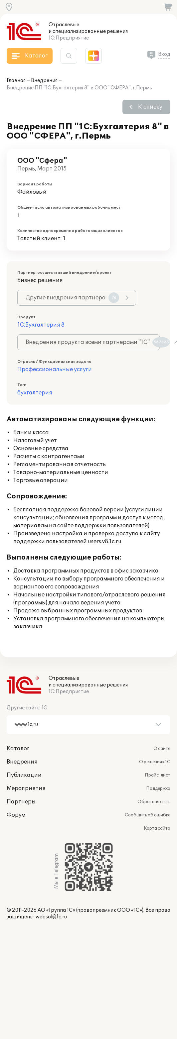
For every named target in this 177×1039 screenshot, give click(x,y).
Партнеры (21, 801)
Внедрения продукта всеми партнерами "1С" (93, 342)
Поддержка (158, 788)
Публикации (24, 775)
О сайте (161, 748)
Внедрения (44, 80)
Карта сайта (157, 828)
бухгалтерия (34, 392)
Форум (16, 815)
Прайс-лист (157, 775)
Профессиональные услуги (54, 369)
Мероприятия (26, 788)
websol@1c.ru (51, 917)
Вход (164, 54)
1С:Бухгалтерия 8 (41, 325)
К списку (150, 107)
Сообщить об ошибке (147, 815)
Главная (16, 80)
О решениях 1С (154, 762)
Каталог (18, 748)
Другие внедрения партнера (72, 297)
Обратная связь (153, 801)
